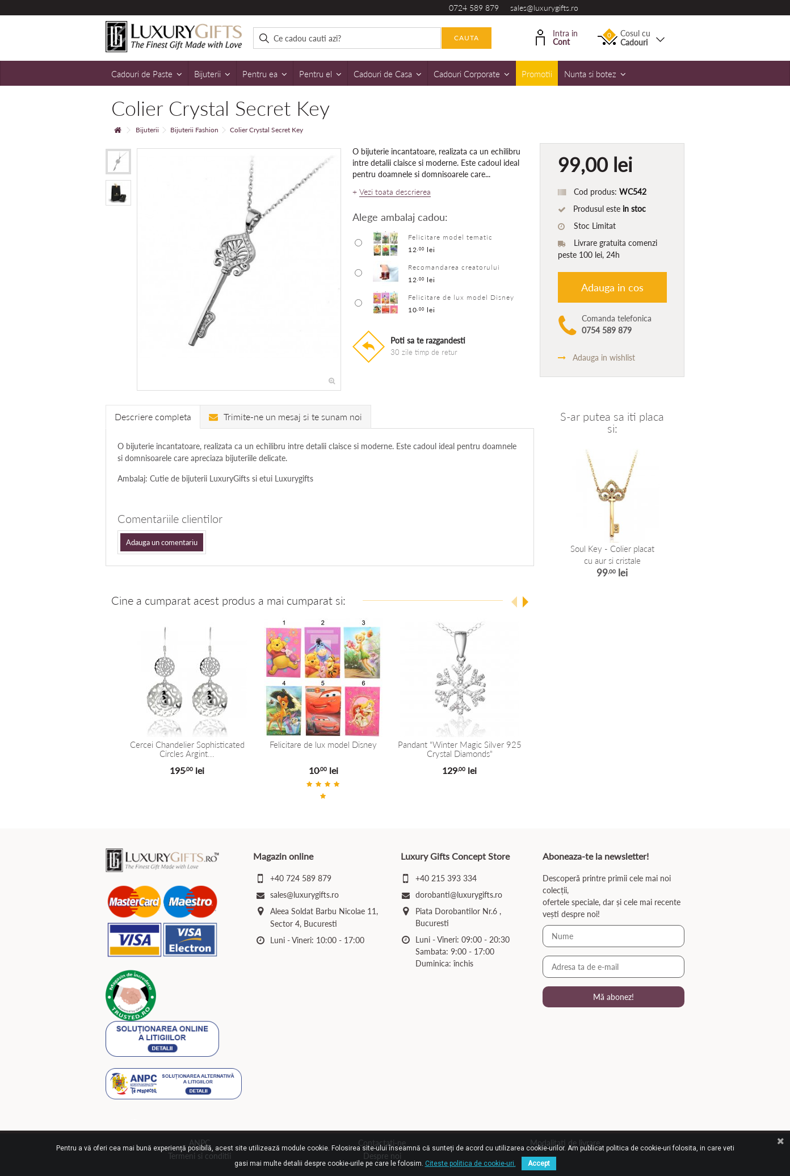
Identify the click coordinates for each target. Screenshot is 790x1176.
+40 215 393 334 (446, 878)
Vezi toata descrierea (395, 191)
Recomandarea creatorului (454, 267)
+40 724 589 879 (300, 878)
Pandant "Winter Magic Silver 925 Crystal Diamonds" (458, 749)
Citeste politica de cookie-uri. (470, 1163)
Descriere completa (153, 416)
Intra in (557, 36)
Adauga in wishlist (596, 357)
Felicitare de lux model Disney (461, 297)
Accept (539, 1163)
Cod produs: (595, 191)
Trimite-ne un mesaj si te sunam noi (285, 416)
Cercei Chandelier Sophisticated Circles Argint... (186, 749)
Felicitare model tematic (450, 237)
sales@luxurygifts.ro (544, 7)
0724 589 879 (474, 7)
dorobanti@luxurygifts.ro (458, 894)
